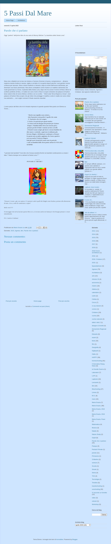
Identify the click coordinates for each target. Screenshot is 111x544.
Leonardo (95, 382)
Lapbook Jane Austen (92, 187)
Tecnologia (95, 479)
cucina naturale (97, 319)
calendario (95, 292)
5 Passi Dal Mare (28, 13)
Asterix (94, 286)
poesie (94, 453)
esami (94, 337)
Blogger (74, 539)
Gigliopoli (95, 351)
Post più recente (11, 301)
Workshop (95, 504)
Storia (94, 473)
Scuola (94, 466)
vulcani (94, 501)
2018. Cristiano (97, 259)
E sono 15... (89, 200)
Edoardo (95, 334)
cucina (94, 316)
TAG (93, 476)
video (94, 498)
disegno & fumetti (97, 326)
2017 (93, 244)
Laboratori (95, 372)
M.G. (93, 396)
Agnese (17, 231)
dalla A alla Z (96, 322)
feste (93, 341)
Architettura (21, 20)
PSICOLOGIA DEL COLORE (94, 151)
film (93, 344)
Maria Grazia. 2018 (98, 414)
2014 (93, 234)
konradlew (59, 539)
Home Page (9, 20)
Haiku (94, 354)
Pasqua (94, 446)
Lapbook (95, 379)
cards (94, 296)
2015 (12, 231)
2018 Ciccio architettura (96, 252)
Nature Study (96, 434)
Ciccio (94, 302)
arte (93, 276)
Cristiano (95, 312)
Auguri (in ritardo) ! (91, 174)
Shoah (94, 469)
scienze (94, 463)
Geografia (95, 347)
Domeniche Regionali (92, 125)
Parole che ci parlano (31, 231)
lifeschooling (96, 389)
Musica (94, 428)
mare (93, 399)
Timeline (95, 483)
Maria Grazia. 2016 (98, 409)
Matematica (96, 424)
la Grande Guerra (98, 369)
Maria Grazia (96, 402)
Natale (94, 431)
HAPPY (94, 357)
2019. (94, 262)
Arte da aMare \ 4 (90, 212)
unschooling (96, 489)
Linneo (94, 392)
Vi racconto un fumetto (99, 492)
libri (22, 231)
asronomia (95, 282)
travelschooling (97, 486)
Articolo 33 (95, 279)
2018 (93, 247)
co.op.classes (96, 306)
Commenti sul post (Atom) (41, 306)
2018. (94, 256)
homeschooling (97, 361)
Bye (86, 162)
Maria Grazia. (96, 406)
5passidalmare (97, 266)
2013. (94, 231)
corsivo (94, 309)
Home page (37, 301)
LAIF (93, 376)
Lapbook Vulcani (90, 138)
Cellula (94, 299)
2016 (93, 241)
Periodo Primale (97, 449)
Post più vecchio (63, 301)
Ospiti (94, 438)
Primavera (95, 456)
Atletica (94, 289)
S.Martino (95, 459)
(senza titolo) (89, 115)
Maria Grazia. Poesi (98, 419)
